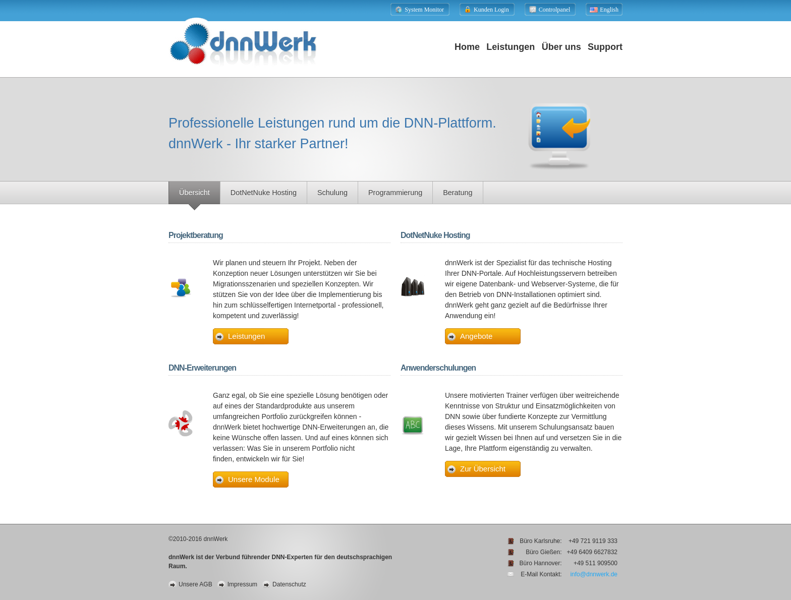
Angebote (476, 336)
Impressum (242, 584)
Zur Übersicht (482, 468)
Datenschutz (289, 584)
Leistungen (510, 47)
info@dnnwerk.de (593, 574)
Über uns (561, 47)
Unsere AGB (195, 584)
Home (467, 47)
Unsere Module (253, 479)
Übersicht (194, 193)
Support (605, 47)
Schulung (332, 193)
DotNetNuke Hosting (264, 193)
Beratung (457, 193)
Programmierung (395, 193)
